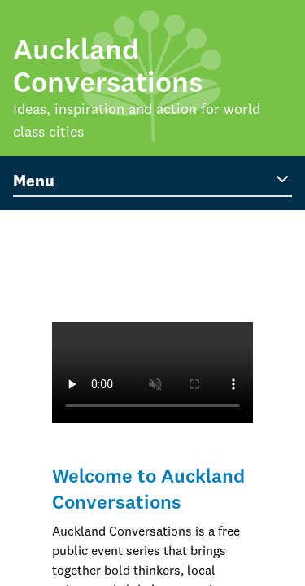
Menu (152, 179)
